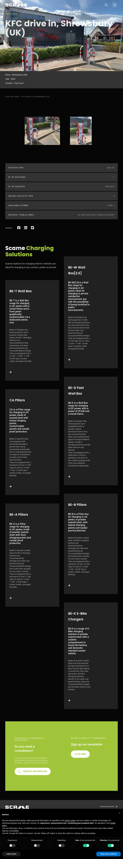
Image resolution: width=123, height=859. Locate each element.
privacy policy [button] (70, 820)
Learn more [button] (11, 854)
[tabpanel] (42, 131)
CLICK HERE (80, 754)
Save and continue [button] (108, 854)
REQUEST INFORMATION (35, 771)
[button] (119, 813)
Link (32, 330)
